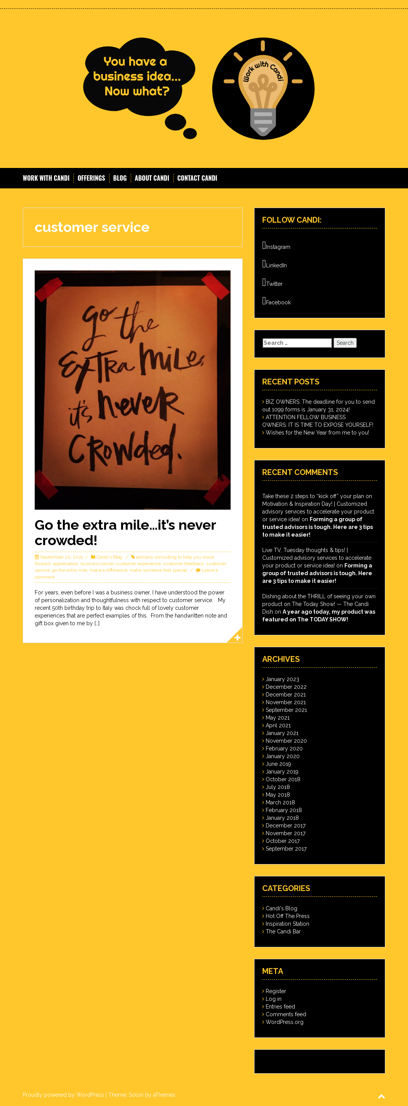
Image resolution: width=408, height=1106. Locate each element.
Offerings (91, 178)
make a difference (108, 570)
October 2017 (283, 841)
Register (276, 991)
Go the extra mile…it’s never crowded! (125, 532)
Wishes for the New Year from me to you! (317, 433)
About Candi (152, 178)
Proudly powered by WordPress (63, 1095)
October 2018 (283, 779)
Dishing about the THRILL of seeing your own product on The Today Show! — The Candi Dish (319, 604)
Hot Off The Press (288, 916)
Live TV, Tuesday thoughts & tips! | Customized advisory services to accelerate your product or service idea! (316, 558)
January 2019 (282, 772)
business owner (97, 563)
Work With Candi (46, 178)
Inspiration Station (287, 924)
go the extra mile (69, 570)
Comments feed (286, 1014)
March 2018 (280, 802)
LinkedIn (274, 263)
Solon (136, 1095)
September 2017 (286, 849)
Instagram (276, 245)
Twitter (272, 282)
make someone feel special (158, 570)
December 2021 (286, 694)
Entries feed (280, 1007)
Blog (120, 178)
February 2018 (284, 810)
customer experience (138, 563)
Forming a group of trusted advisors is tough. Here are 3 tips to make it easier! (317, 527)
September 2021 (286, 710)
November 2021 (286, 702)
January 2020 (283, 756)
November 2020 (286, 741)
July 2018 (278, 787)
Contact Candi (197, 178)
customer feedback (183, 563)
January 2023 (282, 679)
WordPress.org (284, 1022)
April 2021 (278, 725)
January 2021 (282, 733)
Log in (274, 999)
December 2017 (285, 825)
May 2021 (278, 718)
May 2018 (278, 795)
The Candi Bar (283, 931)
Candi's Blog (109, 557)
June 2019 (278, 764)
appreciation (65, 563)
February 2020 (284, 748)
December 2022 (286, 687)
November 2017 (285, 833)
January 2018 (282, 818)
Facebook (276, 300)
